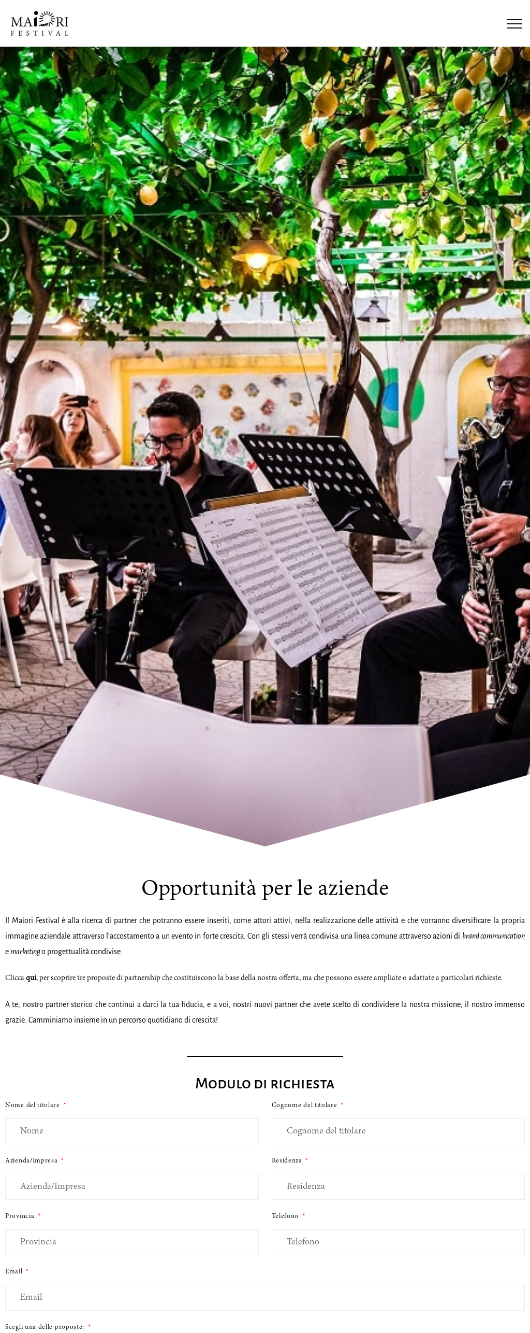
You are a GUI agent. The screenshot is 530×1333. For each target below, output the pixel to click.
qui (31, 978)
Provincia (20, 1216)
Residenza (288, 1161)
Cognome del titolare (306, 1105)
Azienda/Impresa (32, 1161)
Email (14, 1271)
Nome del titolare (33, 1105)
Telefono (286, 1216)
